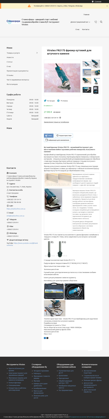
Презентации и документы (17, 71)
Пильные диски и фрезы (93, 380)
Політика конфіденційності (97, 417)
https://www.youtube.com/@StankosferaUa (22, 244)
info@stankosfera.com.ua (15, 216)
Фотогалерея (12, 84)
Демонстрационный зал (79, 22)
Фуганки (37, 381)
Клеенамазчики (14, 385)
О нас (78, 29)
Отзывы (10, 75)
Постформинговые (66, 390)
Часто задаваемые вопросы (18, 80)
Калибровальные (40, 388)
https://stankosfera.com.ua (16, 209)
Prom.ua (65, 415)
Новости (10, 57)
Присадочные (64, 378)
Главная (86, 14)
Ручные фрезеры (15, 383)
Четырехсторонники (41, 371)
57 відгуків (98, 1)
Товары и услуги (13, 53)
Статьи (9, 62)
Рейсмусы (37, 373)
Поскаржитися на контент (78, 417)
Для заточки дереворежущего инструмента (90, 385)
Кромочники (63, 375)
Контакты (85, 29)
